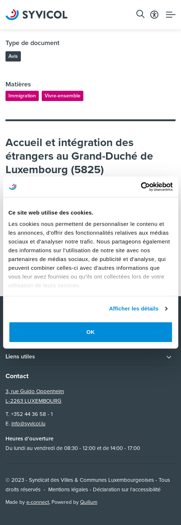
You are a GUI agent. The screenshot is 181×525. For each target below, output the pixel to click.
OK (90, 332)
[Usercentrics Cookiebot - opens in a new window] (141, 186)
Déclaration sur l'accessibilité (127, 489)
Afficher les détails (133, 308)
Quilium (88, 502)
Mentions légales (68, 489)
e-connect (37, 502)
